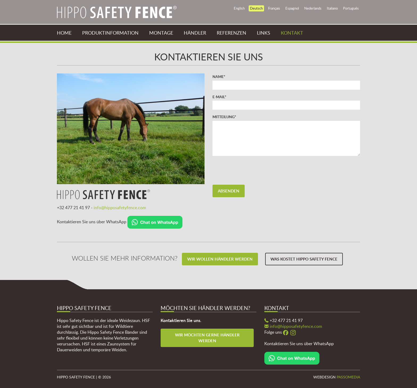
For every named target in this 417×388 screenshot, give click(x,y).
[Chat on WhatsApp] (154, 222)
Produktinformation (110, 33)
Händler (195, 33)
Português (351, 8)
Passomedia (348, 376)
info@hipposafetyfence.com (120, 207)
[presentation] (252, 170)
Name (218, 76)
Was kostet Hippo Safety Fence (303, 259)
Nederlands (313, 8)
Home (64, 33)
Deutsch (256, 8)
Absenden (228, 191)
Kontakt (292, 33)
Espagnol (292, 8)
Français (274, 8)
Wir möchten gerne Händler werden (208, 337)
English (239, 8)
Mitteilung (224, 116)
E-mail (219, 96)
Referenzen (231, 33)
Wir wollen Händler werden (220, 259)
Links (263, 33)
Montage (161, 33)
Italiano (332, 8)
